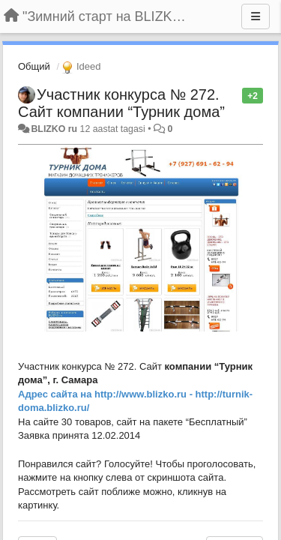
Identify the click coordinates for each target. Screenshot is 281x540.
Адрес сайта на (56, 394)
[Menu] (255, 16)
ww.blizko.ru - (162, 394)
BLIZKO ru (55, 129)
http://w (111, 394)
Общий (34, 66)
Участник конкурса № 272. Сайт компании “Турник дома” (121, 103)
